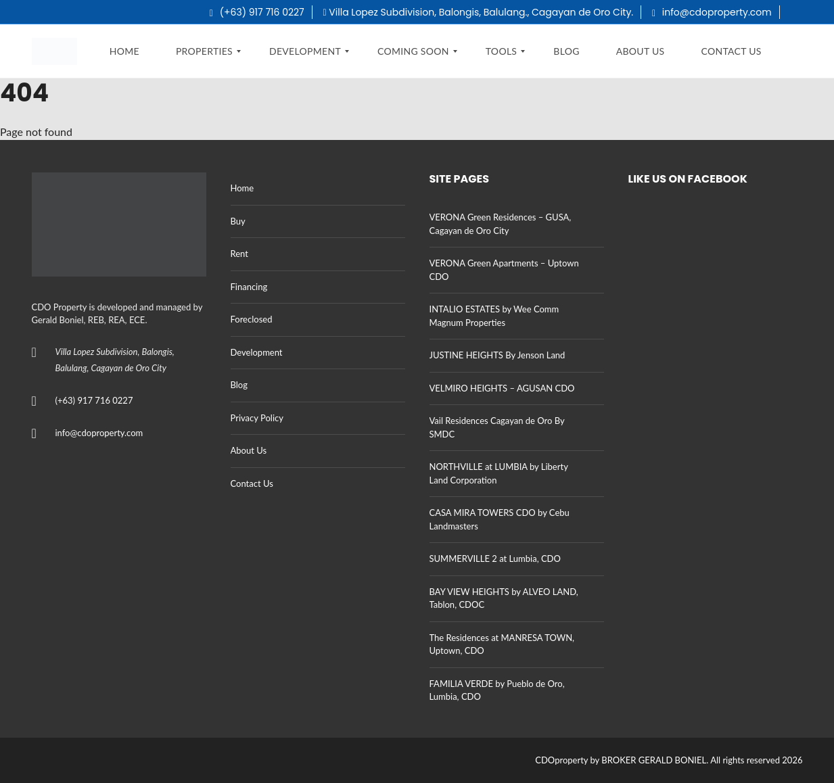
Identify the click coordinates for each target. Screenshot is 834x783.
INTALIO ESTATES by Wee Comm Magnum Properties (494, 316)
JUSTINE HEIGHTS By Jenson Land (497, 355)
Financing (249, 286)
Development (257, 352)
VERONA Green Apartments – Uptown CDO (504, 270)
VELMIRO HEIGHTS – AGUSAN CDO (502, 388)
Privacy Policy (257, 417)
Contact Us (252, 483)
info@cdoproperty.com (712, 12)
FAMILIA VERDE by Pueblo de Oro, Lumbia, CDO (497, 690)
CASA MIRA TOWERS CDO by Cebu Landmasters (500, 519)
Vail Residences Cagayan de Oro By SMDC (497, 427)
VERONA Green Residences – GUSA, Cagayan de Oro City (501, 224)
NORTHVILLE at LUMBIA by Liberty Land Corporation (499, 473)
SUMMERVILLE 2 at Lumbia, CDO (495, 558)
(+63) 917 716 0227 (257, 12)
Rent (239, 253)
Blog (239, 384)
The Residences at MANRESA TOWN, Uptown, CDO (502, 644)
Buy (238, 221)
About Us (249, 450)
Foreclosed (252, 319)
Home (242, 188)
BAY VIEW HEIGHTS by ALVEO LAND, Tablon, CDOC (504, 598)
